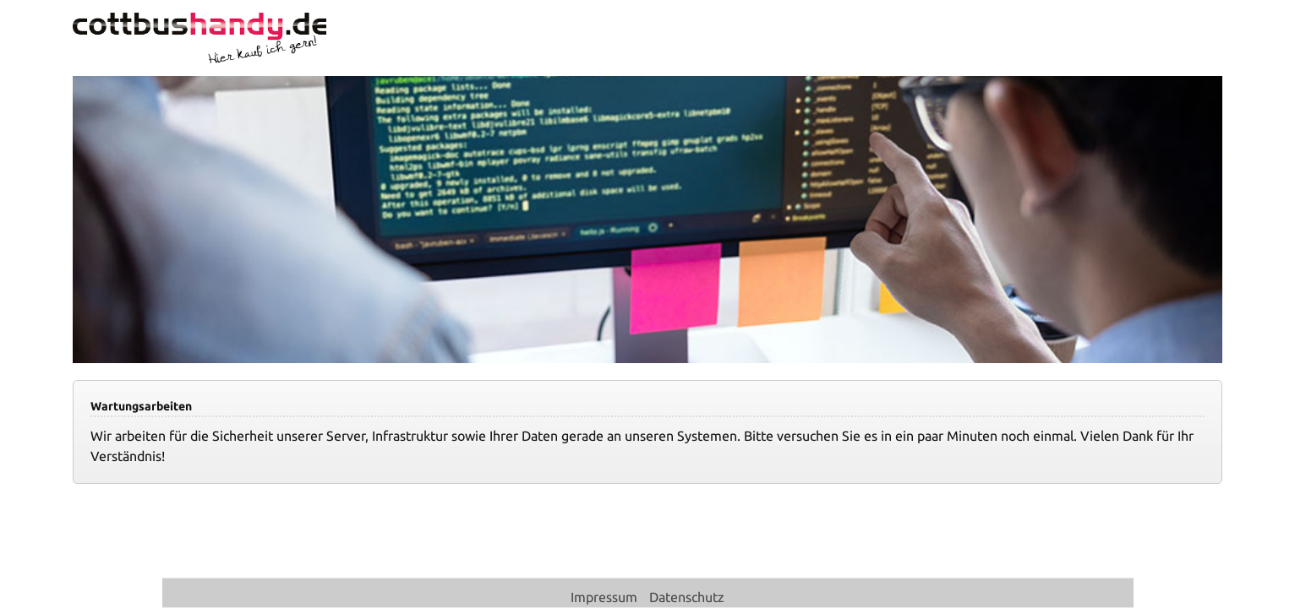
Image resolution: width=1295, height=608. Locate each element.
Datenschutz (686, 597)
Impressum (606, 597)
